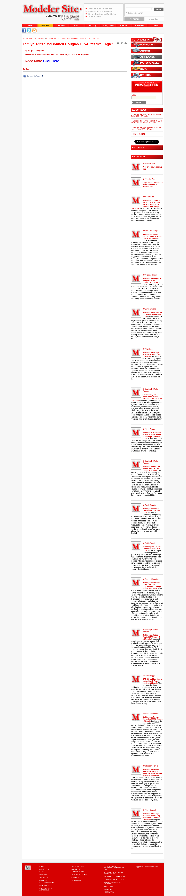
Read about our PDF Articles (112, 883)
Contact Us (108, 889)
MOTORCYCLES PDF (79, 874)
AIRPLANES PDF (77, 872)
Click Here (51, 61)
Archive (42, 880)
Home (41, 866)
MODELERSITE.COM (29, 38)
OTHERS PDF (76, 880)
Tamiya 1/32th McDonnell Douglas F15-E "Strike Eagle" (81, 38)
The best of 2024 (139, 134)
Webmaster (109, 892)
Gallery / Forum (46, 883)
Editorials (44, 885)
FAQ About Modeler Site (114, 879)
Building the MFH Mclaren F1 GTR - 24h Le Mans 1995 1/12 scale (146, 128)
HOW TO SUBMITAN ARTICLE (45, 889)
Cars (41, 872)
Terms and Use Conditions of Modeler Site (114, 867)
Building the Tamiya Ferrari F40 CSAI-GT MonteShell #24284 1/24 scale (146, 122)
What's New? (109, 886)
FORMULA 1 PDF (77, 866)
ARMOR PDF (76, 869)
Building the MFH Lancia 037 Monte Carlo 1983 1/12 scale (146, 115)
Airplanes (41, 38)
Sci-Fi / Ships (44, 877)
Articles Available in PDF (115, 876)
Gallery (57, 38)
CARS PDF (75, 877)
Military (43, 874)
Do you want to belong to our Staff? (114, 873)
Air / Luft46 (44, 869)
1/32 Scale (49, 38)
